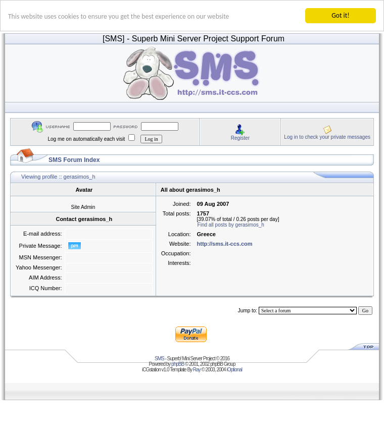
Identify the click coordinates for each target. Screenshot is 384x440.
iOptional (234, 369)
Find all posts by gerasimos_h (231, 225)
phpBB (177, 364)
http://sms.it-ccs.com (225, 244)
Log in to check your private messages (327, 136)
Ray (197, 369)
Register (240, 137)
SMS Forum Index (74, 159)
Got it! (340, 15)
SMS (159, 358)
